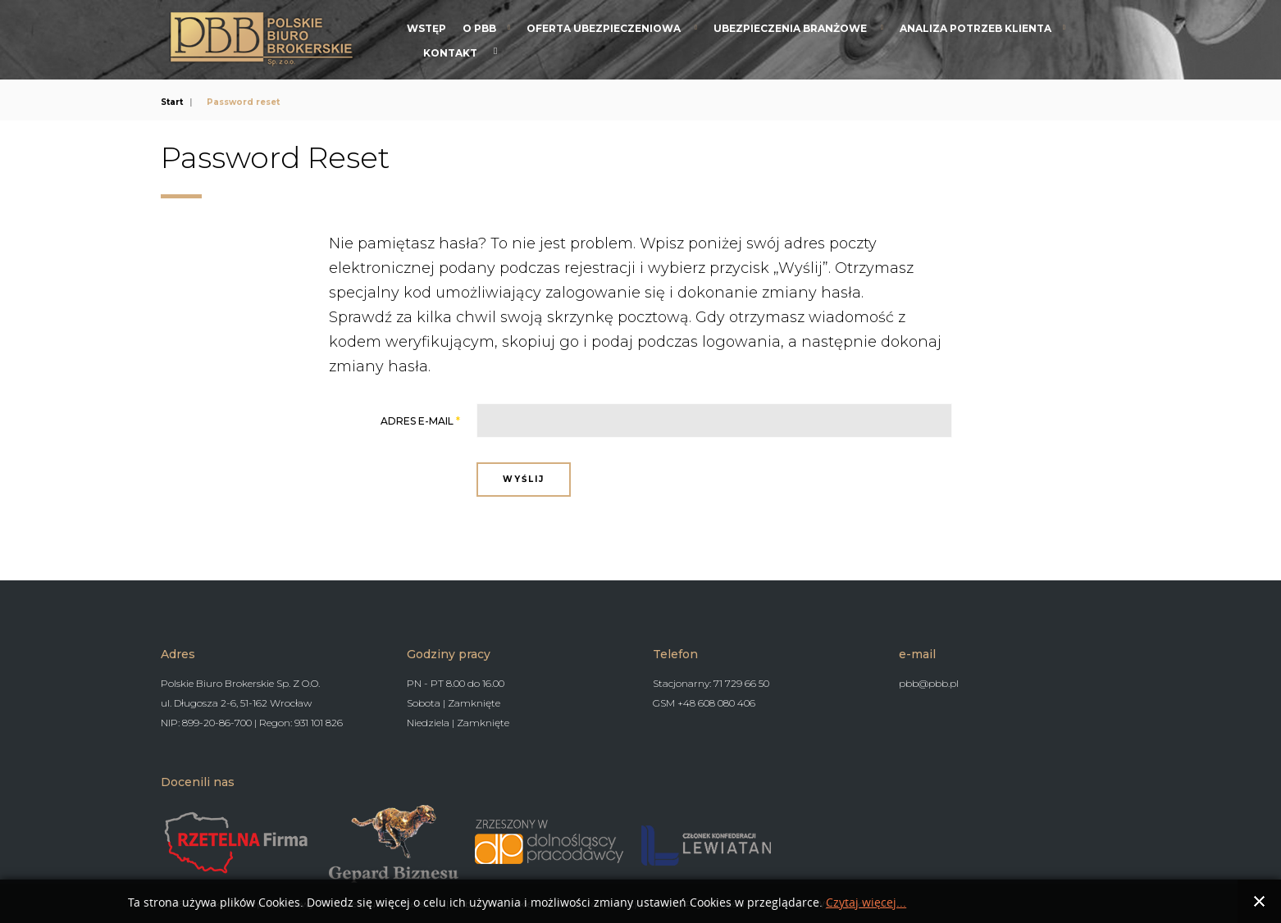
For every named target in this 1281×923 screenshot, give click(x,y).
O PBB (479, 28)
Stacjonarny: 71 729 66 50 (711, 681)
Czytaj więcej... (866, 903)
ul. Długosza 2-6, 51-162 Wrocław (236, 701)
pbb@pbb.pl (929, 681)
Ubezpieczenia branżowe (791, 28)
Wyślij (524, 479)
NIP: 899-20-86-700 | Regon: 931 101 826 (252, 721)
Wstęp (426, 28)
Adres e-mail (420, 421)
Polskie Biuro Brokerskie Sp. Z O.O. (240, 681)
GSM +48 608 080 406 (704, 701)
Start (172, 102)
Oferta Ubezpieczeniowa (605, 28)
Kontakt (450, 53)
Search (495, 51)
